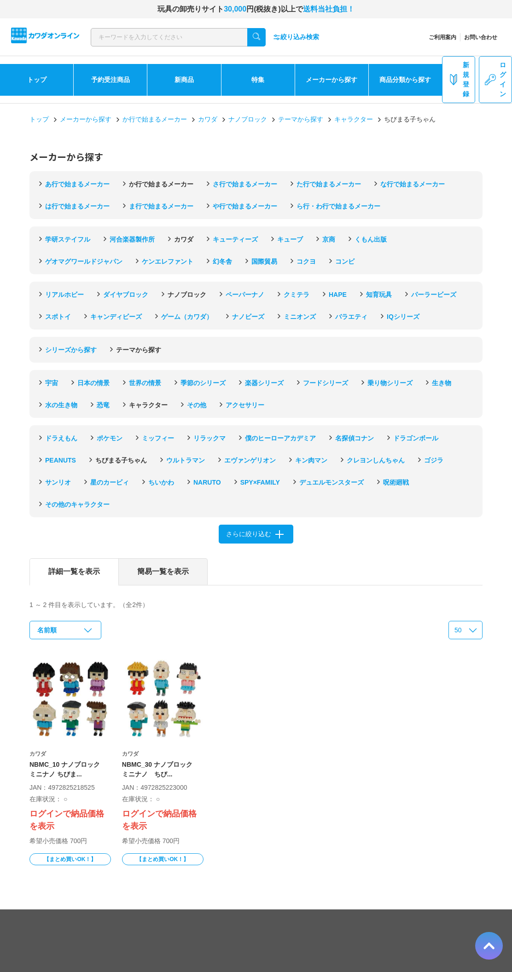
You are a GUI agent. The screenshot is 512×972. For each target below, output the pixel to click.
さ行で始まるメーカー (245, 184)
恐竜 (103, 405)
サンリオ (58, 482)
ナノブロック (247, 119)
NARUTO (207, 482)
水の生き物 (61, 405)
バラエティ (351, 316)
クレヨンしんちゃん (376, 460)
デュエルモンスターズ (331, 482)
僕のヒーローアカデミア (280, 438)
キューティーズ (235, 239)
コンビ (345, 261)
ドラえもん (61, 438)
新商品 (184, 79)
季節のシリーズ (203, 383)
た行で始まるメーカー (329, 184)
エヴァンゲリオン (250, 460)
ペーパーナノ (245, 294)
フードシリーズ (325, 383)
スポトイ (58, 316)
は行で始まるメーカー (77, 206)
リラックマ (209, 438)
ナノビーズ (248, 316)
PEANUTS (60, 460)
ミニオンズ (300, 316)
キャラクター (353, 119)
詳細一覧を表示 (74, 571)
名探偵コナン (354, 438)
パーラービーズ (433, 294)
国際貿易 (264, 261)
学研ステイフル (67, 239)
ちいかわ (161, 482)
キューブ (290, 239)
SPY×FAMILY (260, 482)
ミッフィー (158, 438)
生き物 (441, 383)
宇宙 (51, 383)
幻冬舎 (222, 261)
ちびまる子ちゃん (121, 460)
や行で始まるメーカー (245, 206)
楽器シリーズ (264, 383)
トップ (37, 79)
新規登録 (458, 79)
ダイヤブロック (125, 294)
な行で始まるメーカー (412, 184)
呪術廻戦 (396, 482)
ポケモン (109, 438)
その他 (196, 405)
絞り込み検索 (296, 37)
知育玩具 (379, 294)
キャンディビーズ (116, 316)
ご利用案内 (442, 37)
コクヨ (306, 261)
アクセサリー (245, 405)
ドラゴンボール (415, 438)
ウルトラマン (185, 460)
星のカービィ (109, 482)
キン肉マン (311, 460)
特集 (257, 79)
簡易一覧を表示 (163, 571)
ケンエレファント (167, 261)
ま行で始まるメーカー (161, 206)
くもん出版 (371, 239)
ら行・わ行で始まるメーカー (338, 206)
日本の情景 (93, 383)
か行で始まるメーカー (154, 119)
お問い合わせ (480, 37)
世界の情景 (145, 383)
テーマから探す (300, 119)
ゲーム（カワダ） (187, 316)
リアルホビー (64, 294)
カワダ (207, 119)
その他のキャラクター (77, 504)
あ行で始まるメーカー (77, 184)
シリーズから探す (71, 349)
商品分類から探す (405, 79)
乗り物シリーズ (390, 383)
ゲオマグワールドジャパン (83, 261)
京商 (328, 239)
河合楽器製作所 (132, 239)
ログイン (495, 79)
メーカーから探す (331, 79)
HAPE (338, 294)
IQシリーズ (403, 316)
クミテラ (296, 294)
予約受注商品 (110, 79)
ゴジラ (433, 460)
